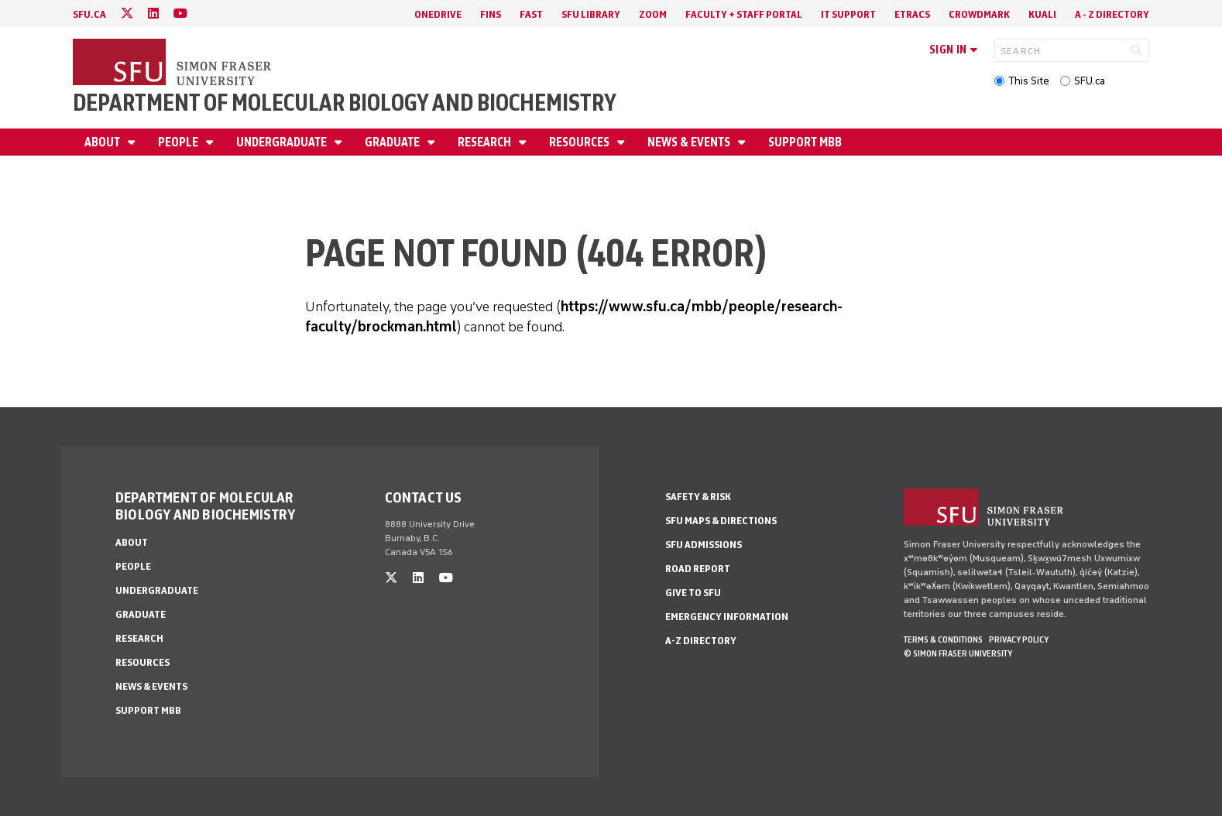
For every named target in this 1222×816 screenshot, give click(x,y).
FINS (490, 14)
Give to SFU (693, 592)
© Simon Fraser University (958, 653)
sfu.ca (89, 14)
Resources (580, 142)
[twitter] (127, 13)
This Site (1028, 80)
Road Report (697, 568)
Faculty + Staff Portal (743, 14)
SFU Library (590, 14)
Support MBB (805, 142)
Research (485, 142)
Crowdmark (979, 14)
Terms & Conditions (943, 639)
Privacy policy (1019, 639)
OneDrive (438, 14)
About (103, 142)
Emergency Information (726, 616)
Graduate (393, 142)
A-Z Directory (700, 640)
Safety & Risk (698, 496)
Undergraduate (282, 142)
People (179, 142)
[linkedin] (153, 13)
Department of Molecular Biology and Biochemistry (344, 102)
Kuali (1042, 14)
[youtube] (180, 13)
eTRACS (912, 14)
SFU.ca (1089, 80)
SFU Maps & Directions (721, 520)
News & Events (690, 142)
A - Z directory (1112, 14)
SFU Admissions (703, 544)
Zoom (653, 14)
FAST (531, 14)
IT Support (848, 14)
